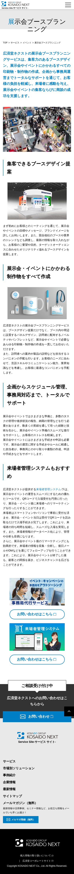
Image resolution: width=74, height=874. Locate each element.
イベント (27, 42)
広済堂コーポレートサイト (36, 860)
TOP (5, 42)
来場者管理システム (48, 489)
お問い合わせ (39, 716)
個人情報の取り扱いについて (35, 855)
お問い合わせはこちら (34, 614)
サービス (15, 42)
